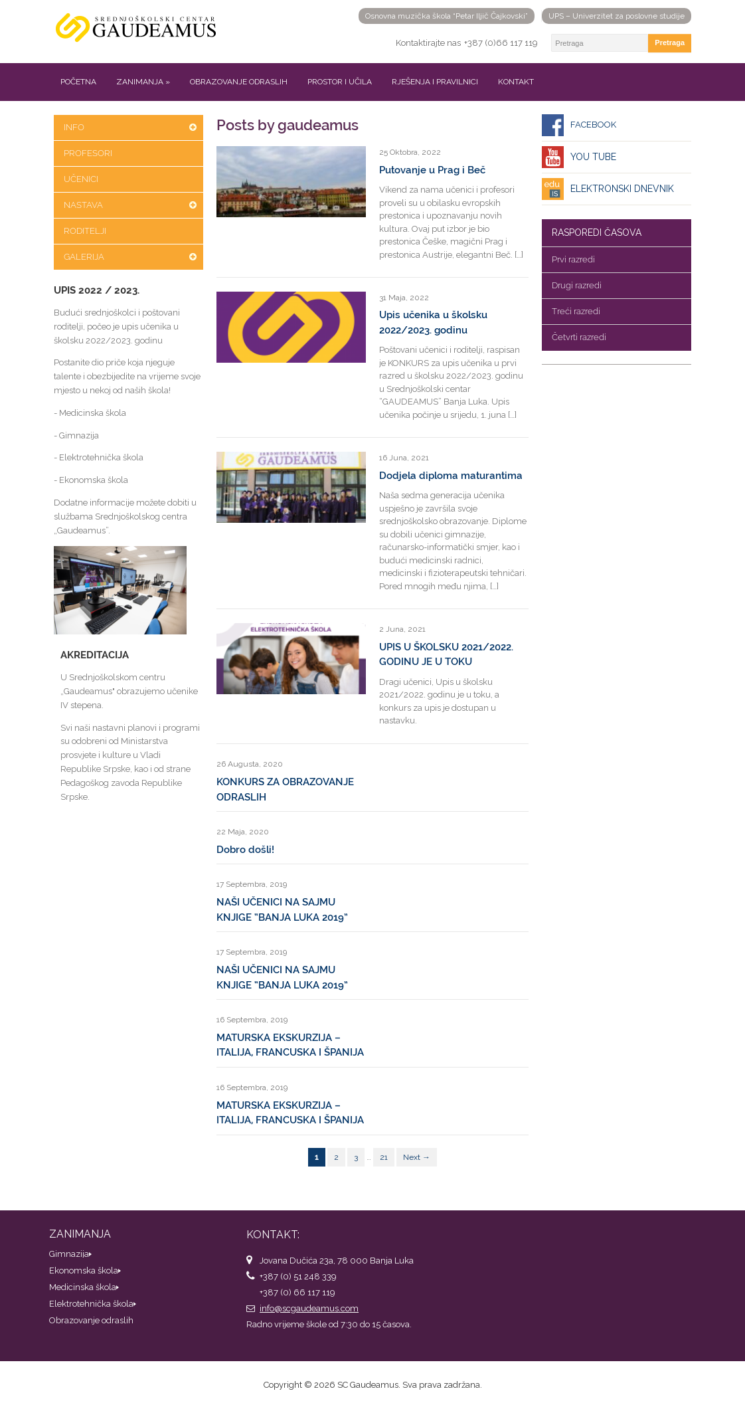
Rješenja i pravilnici (435, 81)
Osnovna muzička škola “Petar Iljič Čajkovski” (446, 16)
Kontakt (516, 81)
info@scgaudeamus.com (309, 1308)
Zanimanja (143, 81)
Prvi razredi (573, 259)
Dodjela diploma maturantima (451, 476)
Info (74, 127)
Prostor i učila (339, 81)
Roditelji (85, 231)
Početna (78, 81)
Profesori (88, 153)
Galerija (84, 257)
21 (384, 1157)
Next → (416, 1157)
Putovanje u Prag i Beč (432, 170)
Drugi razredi (577, 285)
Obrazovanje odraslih (239, 81)
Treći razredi (576, 311)
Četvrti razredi (579, 337)
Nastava (83, 205)
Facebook (593, 125)
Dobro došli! (245, 850)
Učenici (81, 179)
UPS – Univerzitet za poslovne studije (616, 16)
